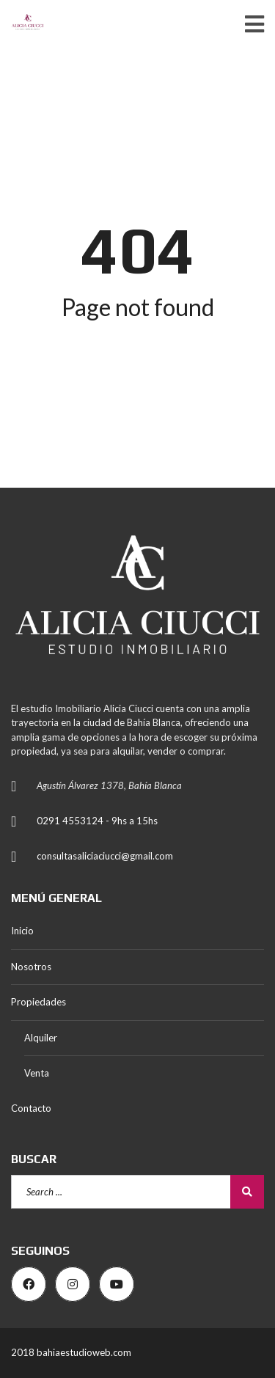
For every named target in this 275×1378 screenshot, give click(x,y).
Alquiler (40, 1038)
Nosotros (31, 966)
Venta (36, 1073)
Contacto (31, 1108)
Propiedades (38, 1002)
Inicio (22, 931)
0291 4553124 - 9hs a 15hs (97, 821)
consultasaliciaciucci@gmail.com (105, 856)
